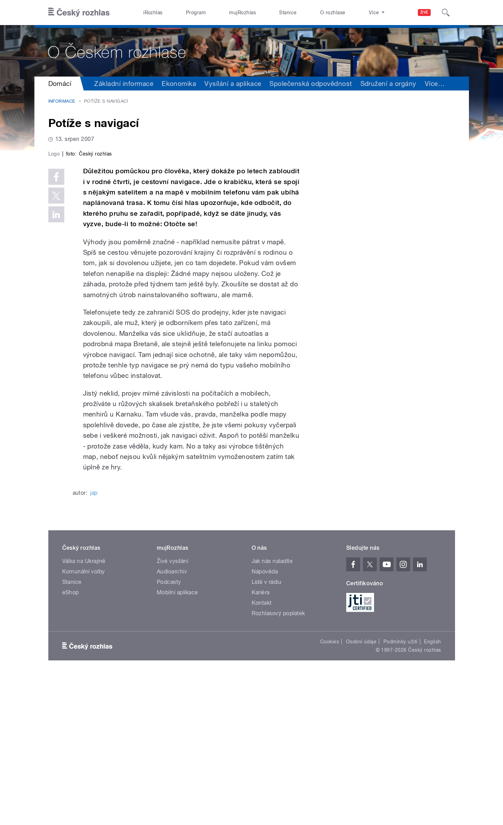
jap (93, 640)
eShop (70, 740)
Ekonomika (179, 83)
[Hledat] (445, 12)
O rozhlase (333, 12)
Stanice (288, 12)
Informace (61, 101)
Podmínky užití (400, 789)
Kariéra (261, 740)
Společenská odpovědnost (310, 83)
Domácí (60, 83)
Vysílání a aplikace (232, 83)
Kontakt (262, 750)
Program (196, 12)
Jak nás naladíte (272, 709)
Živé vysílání (172, 709)
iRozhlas (153, 12)
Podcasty (169, 730)
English (432, 789)
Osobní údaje (361, 789)
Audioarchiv (172, 719)
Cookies (329, 789)
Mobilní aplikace (177, 740)
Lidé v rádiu (267, 730)
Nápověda (265, 719)
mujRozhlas (242, 12)
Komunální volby (83, 719)
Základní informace (123, 83)
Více (435, 83)
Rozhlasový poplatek (278, 761)
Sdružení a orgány (388, 83)
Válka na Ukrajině (84, 709)
